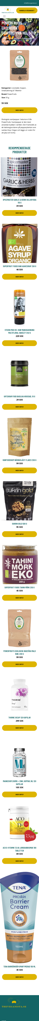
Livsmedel (15, 88)
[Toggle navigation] (4, 16)
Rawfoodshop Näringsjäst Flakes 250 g (19, 460)
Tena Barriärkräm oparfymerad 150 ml (19, 966)
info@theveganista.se (30, 3)
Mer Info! (20, 110)
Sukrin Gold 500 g (19, 523)
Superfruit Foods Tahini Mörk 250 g (19, 587)
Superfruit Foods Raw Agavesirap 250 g (19, 266)
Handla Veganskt (26, 10)
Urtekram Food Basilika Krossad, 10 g (19, 396)
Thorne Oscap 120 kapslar (19, 717)
